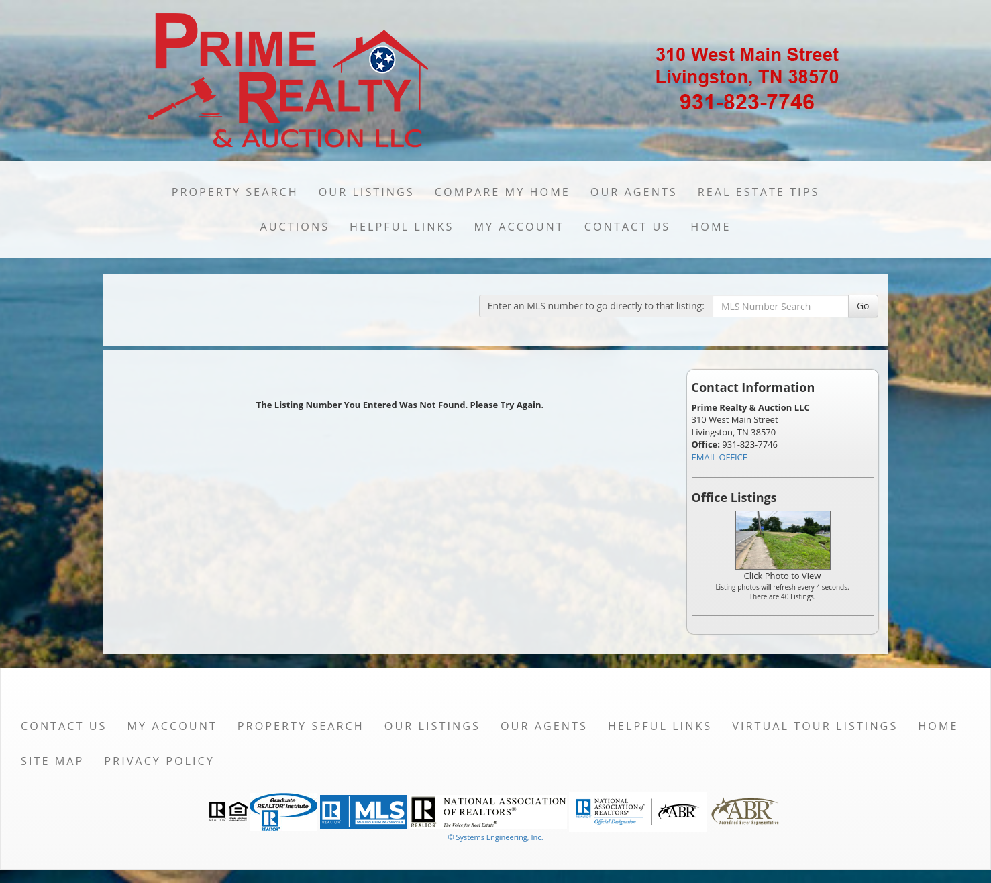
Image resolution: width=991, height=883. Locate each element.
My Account (519, 226)
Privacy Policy (159, 761)
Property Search (235, 192)
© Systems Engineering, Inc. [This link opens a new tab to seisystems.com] (495, 837)
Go (863, 305)
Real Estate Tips (759, 192)
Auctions (294, 226)
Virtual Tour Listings (815, 726)
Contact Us (627, 226)
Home (710, 226)
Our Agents (634, 192)
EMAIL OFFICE (720, 457)
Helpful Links (402, 226)
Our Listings (367, 192)
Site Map (52, 761)
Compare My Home (502, 192)
